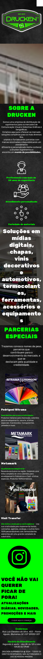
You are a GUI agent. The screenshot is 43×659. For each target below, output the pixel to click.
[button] (22, 620)
